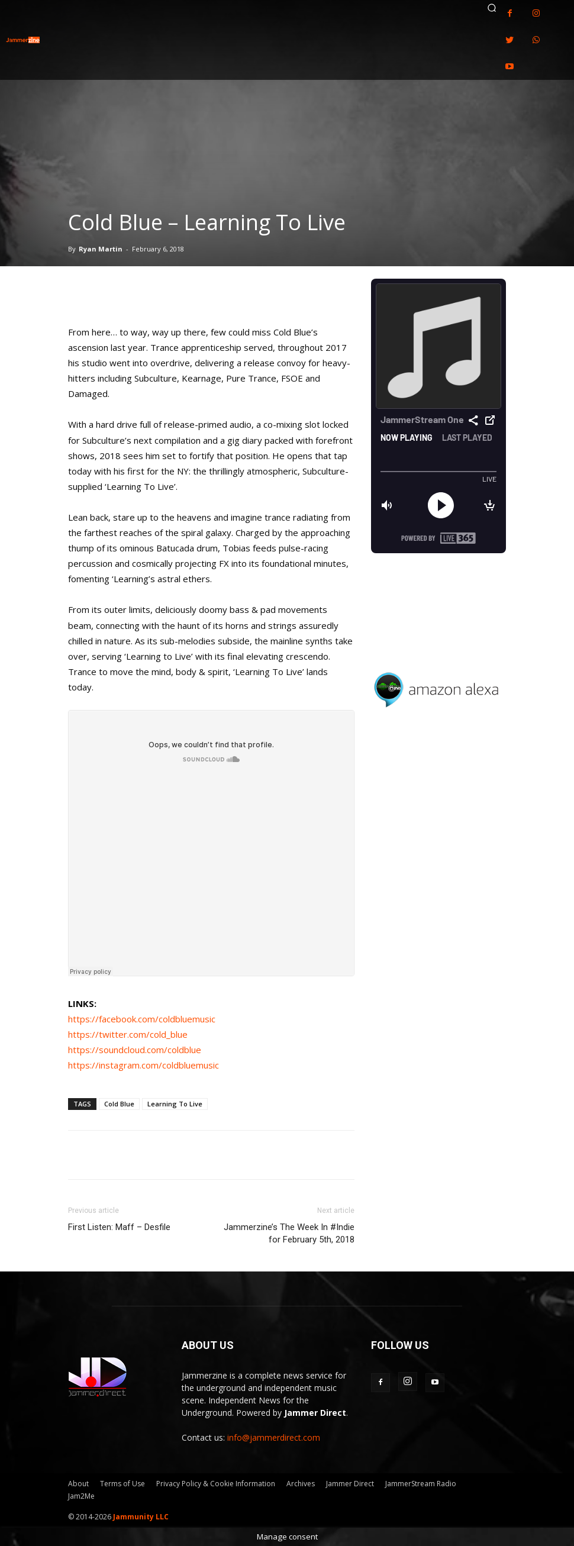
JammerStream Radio (420, 1484)
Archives (300, 1484)
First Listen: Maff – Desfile (119, 1227)
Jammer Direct (350, 1484)
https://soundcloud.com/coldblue (134, 1050)
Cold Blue (119, 1103)
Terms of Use (122, 1484)
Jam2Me (81, 1496)
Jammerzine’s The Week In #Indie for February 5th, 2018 (289, 1233)
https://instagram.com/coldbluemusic (143, 1065)
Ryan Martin (100, 248)
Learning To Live (174, 1103)
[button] (491, 7)
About (78, 1484)
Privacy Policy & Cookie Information (215, 1484)
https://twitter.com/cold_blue (128, 1034)
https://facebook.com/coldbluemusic (141, 1019)
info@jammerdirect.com (273, 1437)
